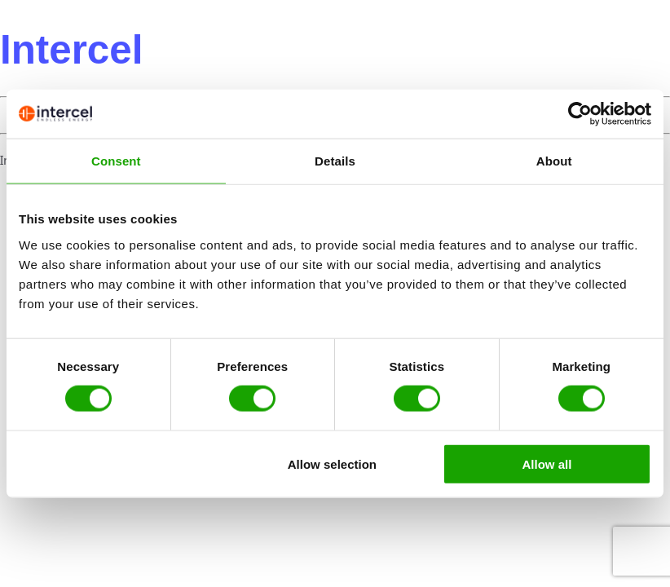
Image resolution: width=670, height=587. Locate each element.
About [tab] (554, 161)
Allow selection (332, 463)
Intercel (71, 49)
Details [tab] (335, 161)
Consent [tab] (116, 161)
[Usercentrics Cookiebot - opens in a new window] (580, 114)
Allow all (547, 463)
